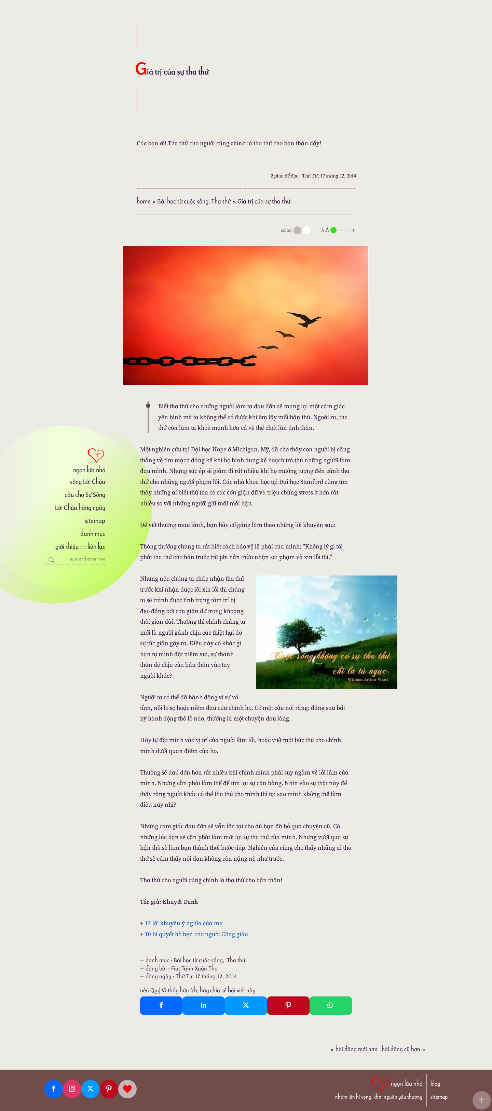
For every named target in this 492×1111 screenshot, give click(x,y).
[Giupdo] (127, 1089)
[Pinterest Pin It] (288, 1005)
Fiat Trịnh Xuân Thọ (194, 968)
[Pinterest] (109, 1089)
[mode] (297, 230)
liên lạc (96, 546)
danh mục (92, 533)
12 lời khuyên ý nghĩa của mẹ (183, 923)
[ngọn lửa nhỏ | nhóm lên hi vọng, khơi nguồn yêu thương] (379, 1087)
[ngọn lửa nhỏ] (74, 460)
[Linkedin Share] (203, 1005)
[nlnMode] (339, 229)
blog (435, 1084)
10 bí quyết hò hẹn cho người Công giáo (196, 934)
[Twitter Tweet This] (246, 1005)
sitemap (95, 520)
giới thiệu (66, 546)
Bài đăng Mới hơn (354, 1049)
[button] (482, 1100)
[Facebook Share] (161, 1005)
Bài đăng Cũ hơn (403, 1049)
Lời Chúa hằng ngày (80, 507)
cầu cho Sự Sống (85, 494)
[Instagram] (72, 1089)
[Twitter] (90, 1089)
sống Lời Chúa (87, 481)
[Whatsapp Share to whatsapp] (331, 1005)
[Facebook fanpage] (53, 1089)
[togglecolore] (307, 230)
